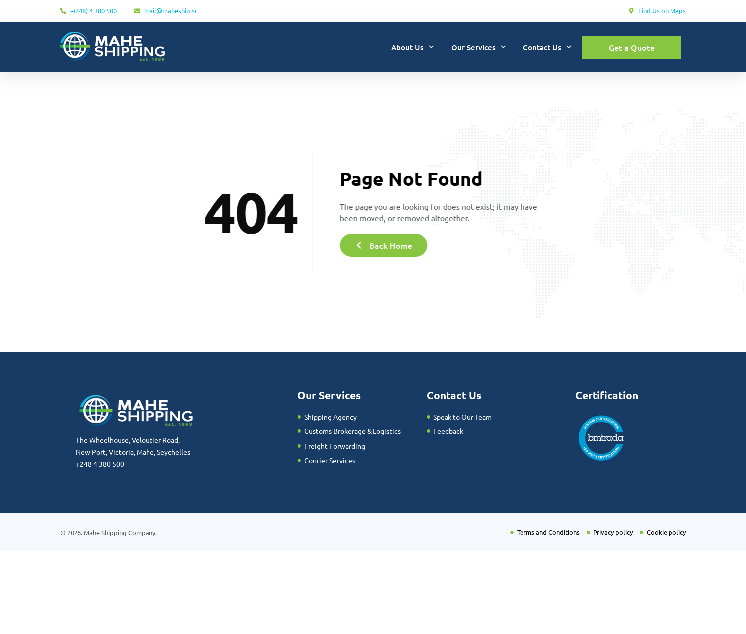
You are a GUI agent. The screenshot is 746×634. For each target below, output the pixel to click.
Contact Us (547, 47)
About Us (412, 47)
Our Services (478, 47)
